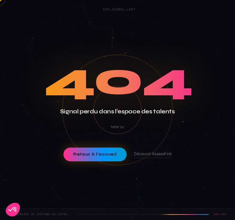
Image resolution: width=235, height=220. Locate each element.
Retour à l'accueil (95, 154)
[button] (12, 209)
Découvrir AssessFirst (153, 154)
